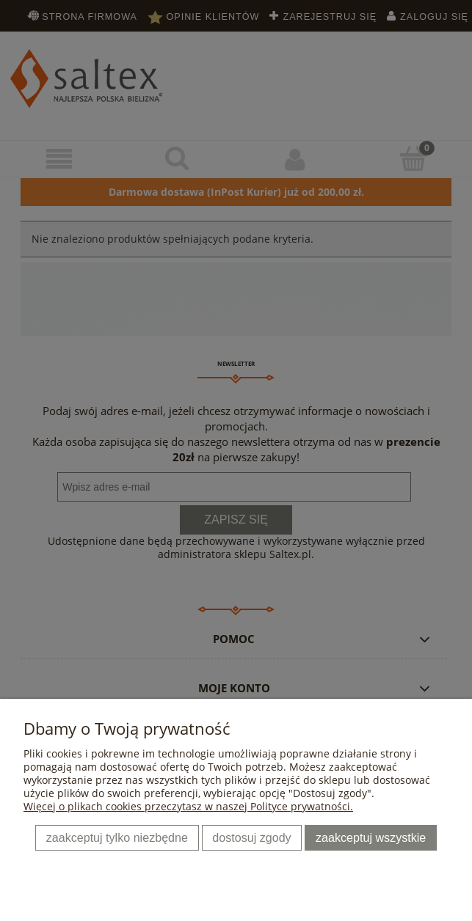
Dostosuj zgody (251, 837)
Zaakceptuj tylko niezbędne (117, 837)
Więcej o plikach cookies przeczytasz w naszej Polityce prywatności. (188, 806)
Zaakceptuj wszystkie (371, 837)
